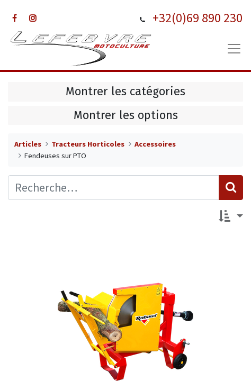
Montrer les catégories (125, 91)
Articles (27, 144)
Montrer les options (126, 115)
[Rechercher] (231, 187)
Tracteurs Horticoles (87, 144)
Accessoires (155, 144)
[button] (231, 217)
